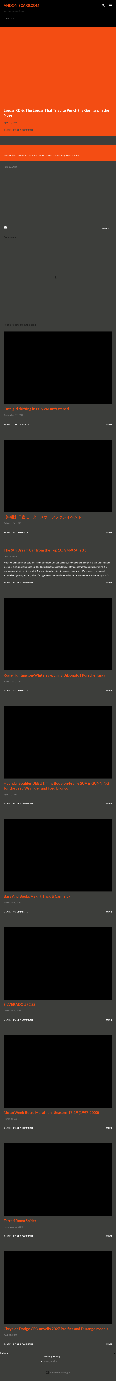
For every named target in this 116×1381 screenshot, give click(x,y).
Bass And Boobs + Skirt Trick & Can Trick (37, 896)
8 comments (20, 911)
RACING (9, 18)
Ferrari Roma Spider (20, 1220)
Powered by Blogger (58, 1372)
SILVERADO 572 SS (19, 1004)
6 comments (20, 532)
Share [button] (7, 130)
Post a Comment (23, 130)
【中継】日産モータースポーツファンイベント (43, 517)
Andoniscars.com (21, 5)
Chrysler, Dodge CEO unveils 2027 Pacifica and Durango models (56, 1329)
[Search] (103, 5)
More (109, 424)
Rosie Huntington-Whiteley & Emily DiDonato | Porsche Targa (54, 675)
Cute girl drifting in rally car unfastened (36, 409)
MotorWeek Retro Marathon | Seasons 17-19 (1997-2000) (51, 1112)
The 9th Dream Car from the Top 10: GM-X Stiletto (45, 550)
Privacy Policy (50, 1361)
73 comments (21, 424)
